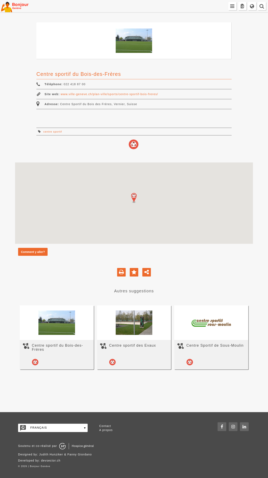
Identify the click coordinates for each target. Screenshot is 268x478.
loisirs (133, 144)
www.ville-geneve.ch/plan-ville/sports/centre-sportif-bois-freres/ (109, 94)
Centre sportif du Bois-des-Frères (57, 347)
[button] (134, 198)
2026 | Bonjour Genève (35, 466)
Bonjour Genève (19, 6)
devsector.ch (50, 460)
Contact (105, 426)
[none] (53, 428)
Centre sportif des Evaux (132, 345)
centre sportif (52, 131)
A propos (106, 430)
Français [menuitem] (38, 427)
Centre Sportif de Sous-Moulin (215, 345)
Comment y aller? (33, 252)
